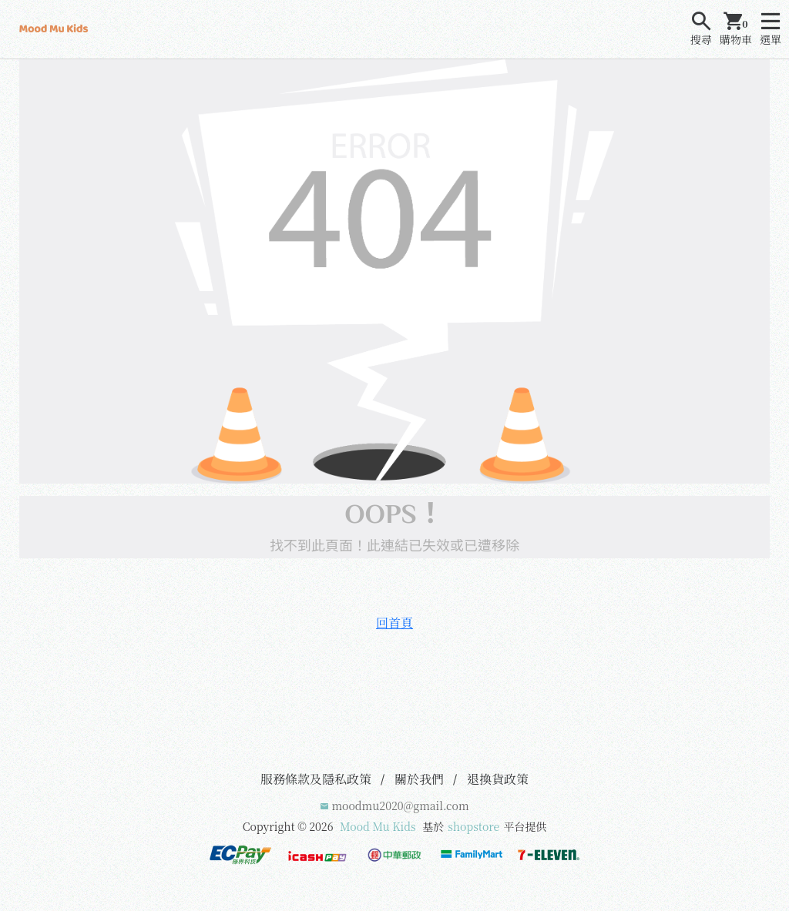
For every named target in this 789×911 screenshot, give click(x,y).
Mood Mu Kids (378, 826)
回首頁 (394, 622)
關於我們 (419, 779)
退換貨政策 (498, 779)
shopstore (473, 826)
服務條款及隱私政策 (315, 779)
